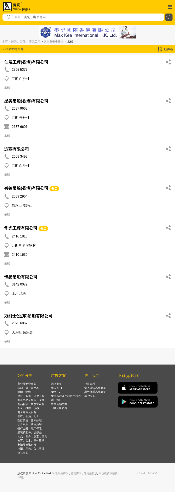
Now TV (56, 391)
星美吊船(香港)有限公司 (26, 101)
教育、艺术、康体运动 (30, 440)
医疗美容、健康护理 (29, 420)
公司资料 (89, 383)
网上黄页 (56, 383)
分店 (54, 188)
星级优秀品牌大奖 (95, 391)
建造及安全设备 (54, 41)
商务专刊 (56, 387)
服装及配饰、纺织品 (29, 432)
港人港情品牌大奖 (95, 387)
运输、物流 (24, 391)
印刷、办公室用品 (28, 387)
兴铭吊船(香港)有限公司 (26, 188)
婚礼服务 (22, 452)
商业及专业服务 (26, 383)
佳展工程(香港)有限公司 (26, 62)
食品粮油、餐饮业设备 (30, 404)
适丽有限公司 (16, 149)
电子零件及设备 (26, 412)
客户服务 (89, 396)
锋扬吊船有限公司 (20, 277)
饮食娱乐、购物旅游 (29, 424)
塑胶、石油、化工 (28, 416)
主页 (5, 41)
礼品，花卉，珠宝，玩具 (32, 436)
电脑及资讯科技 (26, 444)
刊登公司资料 (59, 408)
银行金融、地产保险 (29, 428)
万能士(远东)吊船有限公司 (28, 316)
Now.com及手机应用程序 (66, 396)
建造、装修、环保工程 (25, 41)
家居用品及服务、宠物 (30, 400)
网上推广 (56, 400)
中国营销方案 (59, 404)
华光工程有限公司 (20, 228)
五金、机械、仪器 (28, 408)
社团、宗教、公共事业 (30, 448)
